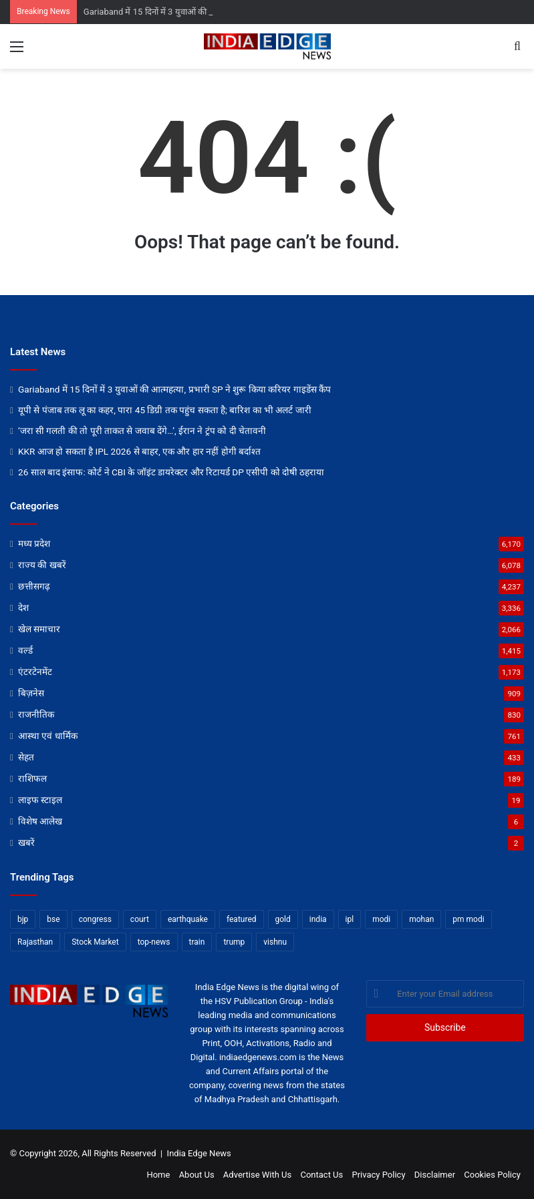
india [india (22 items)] (318, 919)
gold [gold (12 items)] (283, 919)
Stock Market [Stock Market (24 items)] (95, 942)
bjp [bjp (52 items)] (22, 919)
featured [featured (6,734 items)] (242, 919)
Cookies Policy (492, 1175)
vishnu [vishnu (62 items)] (275, 942)
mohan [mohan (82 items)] (421, 919)
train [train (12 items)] (197, 942)
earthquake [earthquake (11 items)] (188, 919)
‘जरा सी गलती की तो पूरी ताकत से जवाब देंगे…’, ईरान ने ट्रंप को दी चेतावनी (142, 430)
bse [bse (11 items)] (53, 919)
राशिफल (32, 778)
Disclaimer (434, 1175)
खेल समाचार (39, 629)
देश (23, 607)
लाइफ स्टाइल (40, 799)
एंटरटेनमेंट (35, 671)
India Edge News (199, 1153)
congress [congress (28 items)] (95, 919)
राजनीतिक (36, 714)
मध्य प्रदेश (34, 543)
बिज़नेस (31, 693)
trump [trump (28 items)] (234, 942)
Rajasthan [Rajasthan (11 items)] (35, 942)
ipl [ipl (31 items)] (350, 919)
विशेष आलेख (40, 821)
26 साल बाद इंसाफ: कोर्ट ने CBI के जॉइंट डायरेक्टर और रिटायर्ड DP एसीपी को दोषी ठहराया (171, 472)
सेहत (26, 757)
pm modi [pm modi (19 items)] (468, 919)
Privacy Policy (379, 1175)
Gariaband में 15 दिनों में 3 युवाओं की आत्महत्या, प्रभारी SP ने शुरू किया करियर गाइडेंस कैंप (174, 389)
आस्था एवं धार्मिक (48, 735)
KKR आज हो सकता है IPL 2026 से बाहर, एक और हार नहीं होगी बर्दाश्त (139, 451)
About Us (197, 1175)
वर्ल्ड (25, 650)
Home (158, 1175)
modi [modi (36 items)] (381, 919)
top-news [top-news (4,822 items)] (154, 942)
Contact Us (321, 1175)
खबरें (26, 842)
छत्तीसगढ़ (34, 586)
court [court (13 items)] (139, 919)
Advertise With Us (257, 1175)
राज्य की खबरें (42, 564)
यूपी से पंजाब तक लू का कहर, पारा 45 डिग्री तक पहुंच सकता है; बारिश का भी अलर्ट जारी (164, 410)
